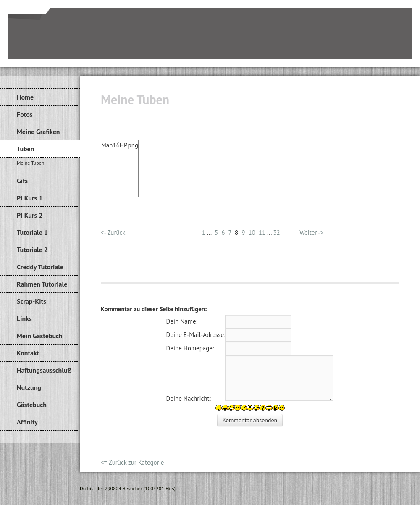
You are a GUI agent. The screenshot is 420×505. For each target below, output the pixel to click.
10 (251, 233)
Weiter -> (311, 233)
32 (276, 233)
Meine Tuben (30, 163)
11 (262, 233)
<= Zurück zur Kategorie (132, 462)
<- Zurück (113, 233)
